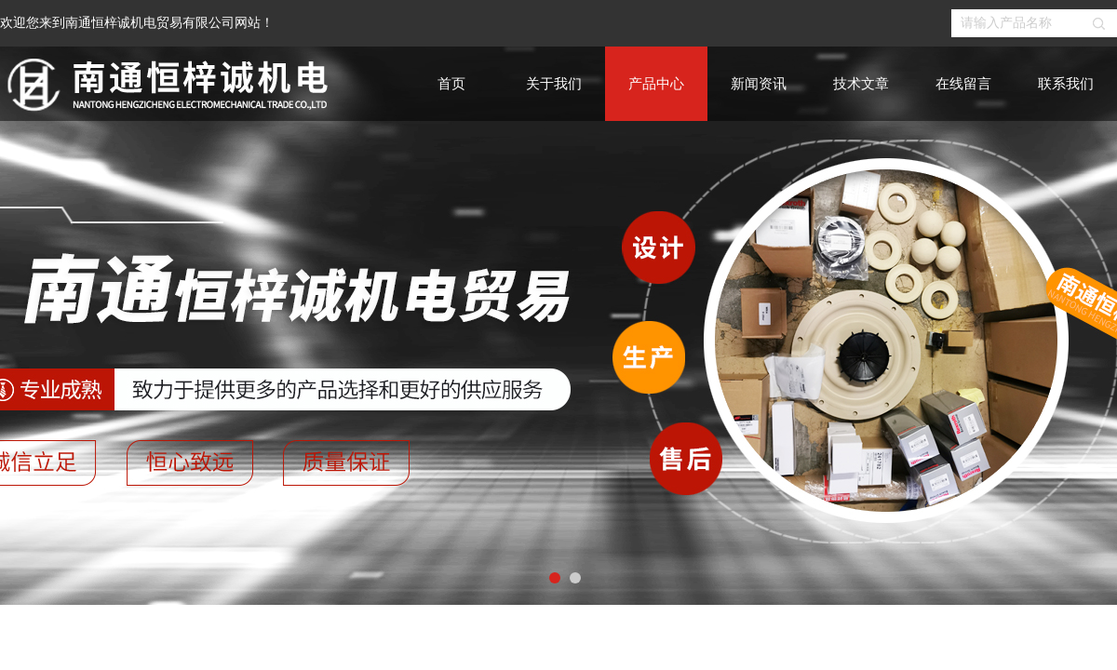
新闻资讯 (759, 83)
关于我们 (554, 83)
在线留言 (963, 83)
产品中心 (656, 83)
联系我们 (1066, 83)
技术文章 (861, 83)
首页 (451, 83)
